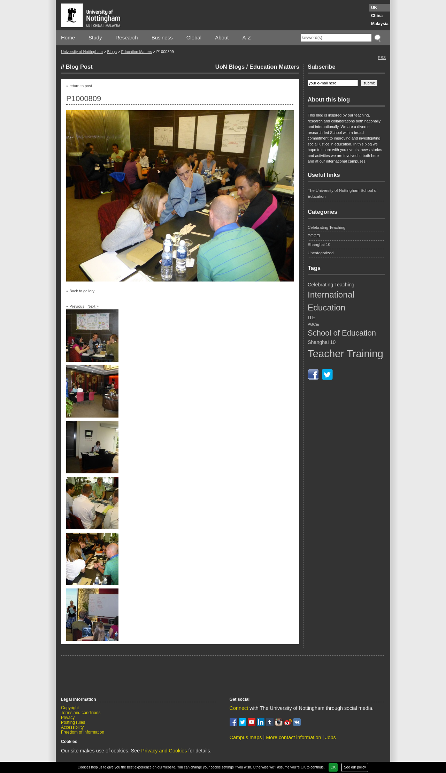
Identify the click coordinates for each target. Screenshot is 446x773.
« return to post (79, 86)
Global (193, 37)
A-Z (246, 37)
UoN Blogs (230, 66)
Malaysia (380, 23)
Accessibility (72, 727)
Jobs (330, 737)
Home (68, 37)
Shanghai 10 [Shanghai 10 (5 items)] (322, 342)
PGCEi (314, 236)
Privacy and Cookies (164, 750)
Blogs (112, 52)
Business (162, 37)
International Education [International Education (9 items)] (331, 301)
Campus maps (246, 737)
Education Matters (136, 52)
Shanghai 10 (319, 244)
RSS (382, 57)
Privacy (68, 717)
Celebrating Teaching (326, 227)
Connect (239, 708)
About (222, 37)
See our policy (355, 767)
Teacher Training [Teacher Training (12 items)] (345, 353)
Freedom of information (82, 732)
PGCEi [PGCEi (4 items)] (313, 324)
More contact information (293, 737)
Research (127, 37)
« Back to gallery (80, 291)
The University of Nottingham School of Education (342, 193)
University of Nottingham (82, 52)
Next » (93, 306)
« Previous (75, 306)
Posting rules (73, 722)
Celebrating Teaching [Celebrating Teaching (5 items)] (331, 284)
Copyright (70, 707)
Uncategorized (320, 253)
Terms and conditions (80, 712)
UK (374, 7)
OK (333, 767)
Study (95, 37)
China (377, 15)
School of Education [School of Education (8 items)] (342, 333)
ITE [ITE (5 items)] (311, 317)
